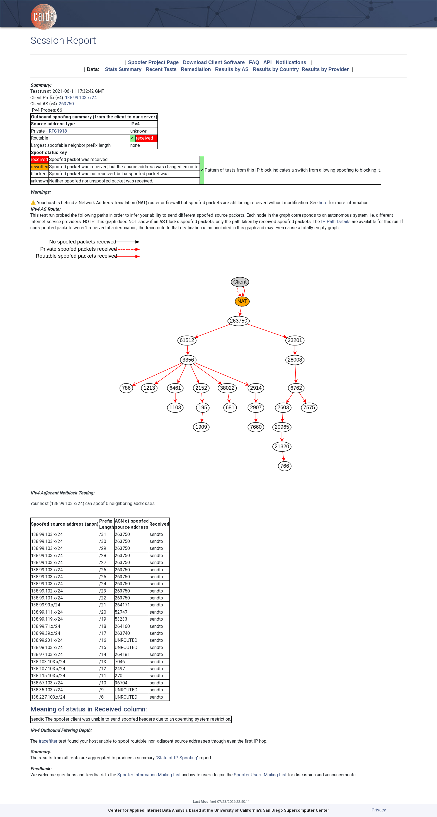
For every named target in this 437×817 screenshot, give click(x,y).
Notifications (291, 62)
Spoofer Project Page (153, 62)
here (323, 202)
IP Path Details (336, 221)
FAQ (254, 62)
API (267, 62)
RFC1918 (58, 131)
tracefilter (48, 741)
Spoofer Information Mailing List (149, 774)
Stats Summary (123, 69)
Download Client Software (214, 62)
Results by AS (232, 69)
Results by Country (276, 69)
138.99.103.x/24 (81, 97)
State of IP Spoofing (177, 757)
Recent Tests (161, 69)
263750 (66, 103)
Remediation (196, 69)
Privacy (379, 810)
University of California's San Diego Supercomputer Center (271, 810)
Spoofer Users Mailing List (260, 774)
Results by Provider (325, 69)
